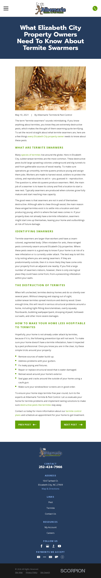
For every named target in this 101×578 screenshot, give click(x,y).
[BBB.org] (53, 546)
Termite (50, 507)
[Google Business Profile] (47, 546)
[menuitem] (19, 572)
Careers (50, 532)
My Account (51, 527)
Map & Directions (50, 488)
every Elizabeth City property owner (46, 136)
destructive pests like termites (35, 404)
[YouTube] (59, 546)
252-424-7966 (50, 467)
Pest (50, 502)
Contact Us (50, 513)
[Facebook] (41, 546)
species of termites (31, 154)
